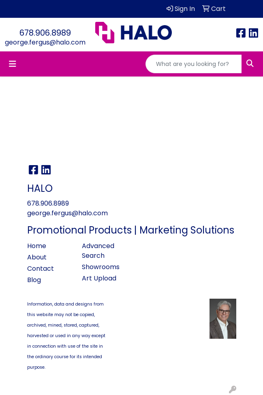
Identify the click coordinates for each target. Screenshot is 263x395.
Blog (34, 280)
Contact (40, 268)
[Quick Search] (193, 64)
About (37, 257)
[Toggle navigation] (12, 64)
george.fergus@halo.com (45, 42)
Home (36, 246)
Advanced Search (98, 250)
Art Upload (99, 278)
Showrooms (101, 267)
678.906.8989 (45, 32)
